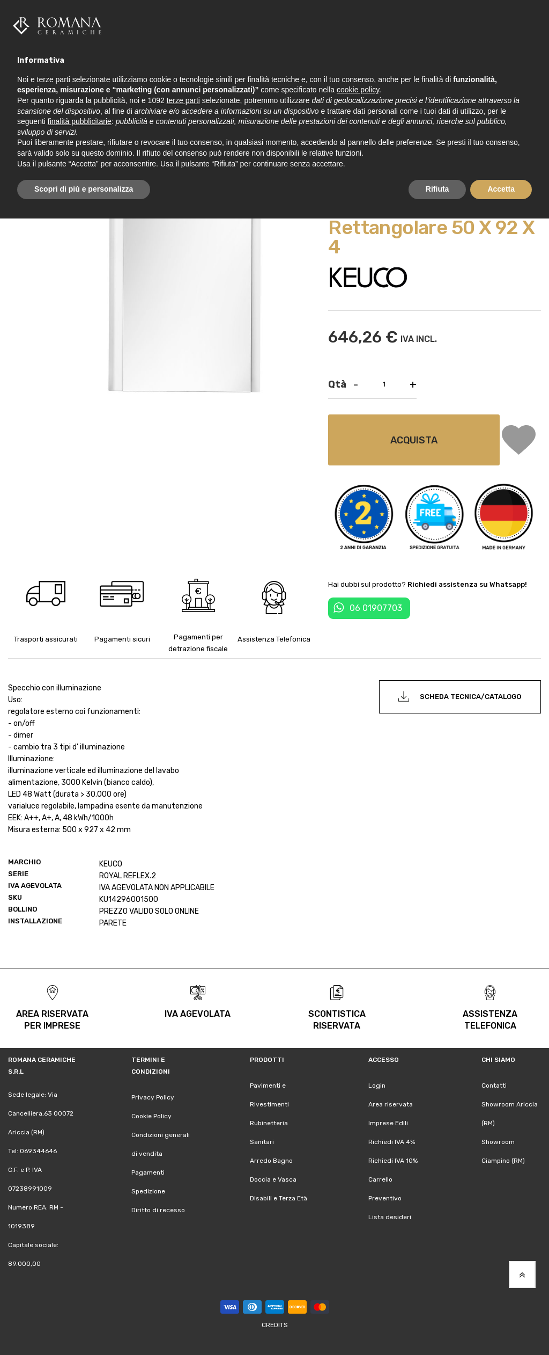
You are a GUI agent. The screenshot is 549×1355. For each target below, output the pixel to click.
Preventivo (385, 1198)
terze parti (183, 100)
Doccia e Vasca (273, 1179)
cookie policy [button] (358, 89)
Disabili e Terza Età (278, 1198)
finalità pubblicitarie (80, 121)
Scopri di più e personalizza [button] (83, 189)
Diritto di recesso (158, 1210)
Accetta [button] (501, 189)
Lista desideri (389, 1217)
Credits (275, 1325)
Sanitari (262, 1142)
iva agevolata (198, 1014)
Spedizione (148, 1191)
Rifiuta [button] (437, 189)
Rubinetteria (269, 1123)
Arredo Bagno (271, 1160)
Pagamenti (148, 1172)
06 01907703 (376, 608)
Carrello (380, 1179)
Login (376, 1085)
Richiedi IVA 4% (391, 1142)
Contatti (494, 1085)
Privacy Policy (152, 1097)
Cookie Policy (151, 1116)
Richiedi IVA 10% (393, 1160)
